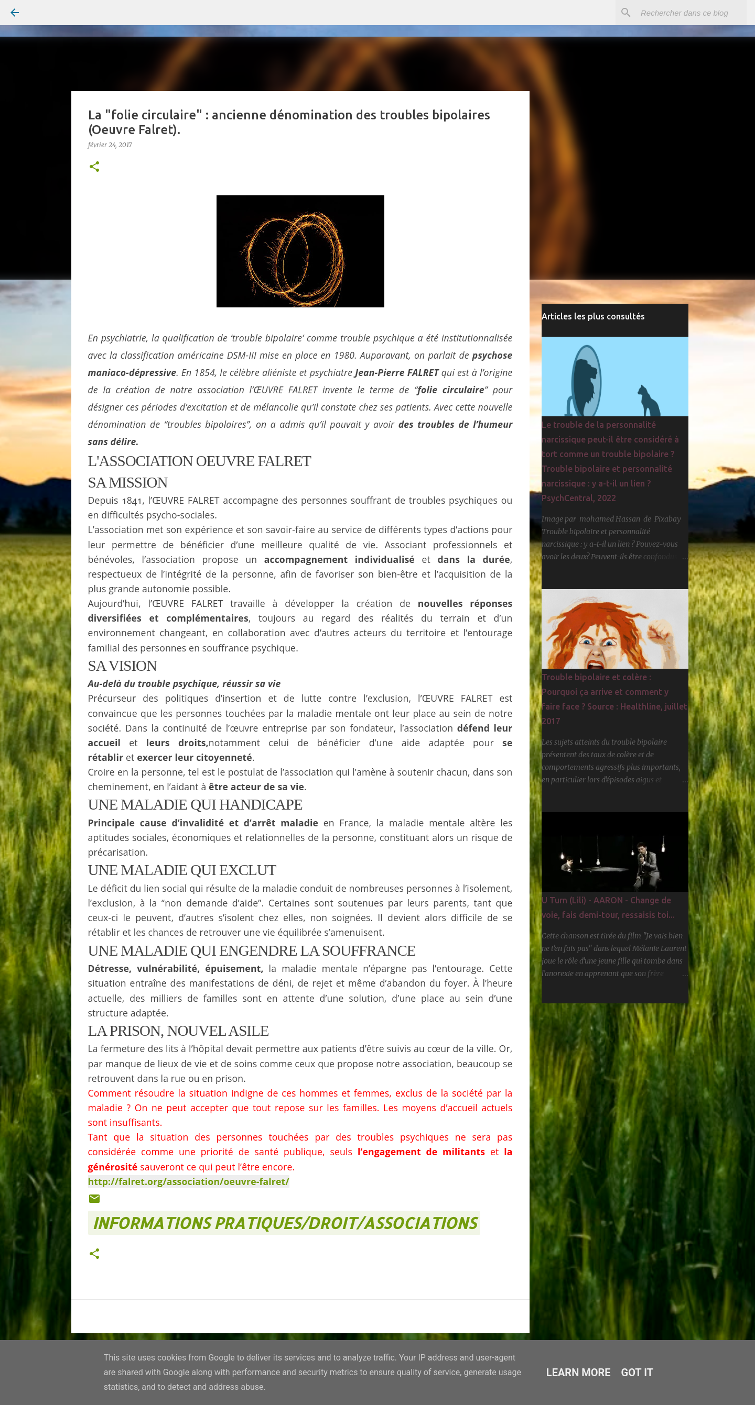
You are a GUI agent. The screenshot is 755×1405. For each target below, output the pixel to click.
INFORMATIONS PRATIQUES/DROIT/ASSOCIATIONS (284, 1223)
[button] (94, 167)
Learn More (578, 1372)
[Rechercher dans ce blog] (692, 12)
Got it (637, 1372)
